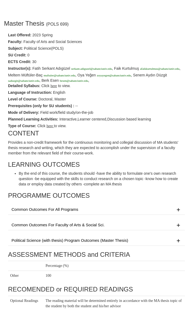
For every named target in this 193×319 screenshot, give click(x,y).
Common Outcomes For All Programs (96, 210)
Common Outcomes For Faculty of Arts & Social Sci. (96, 225)
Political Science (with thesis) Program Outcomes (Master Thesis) (96, 241)
